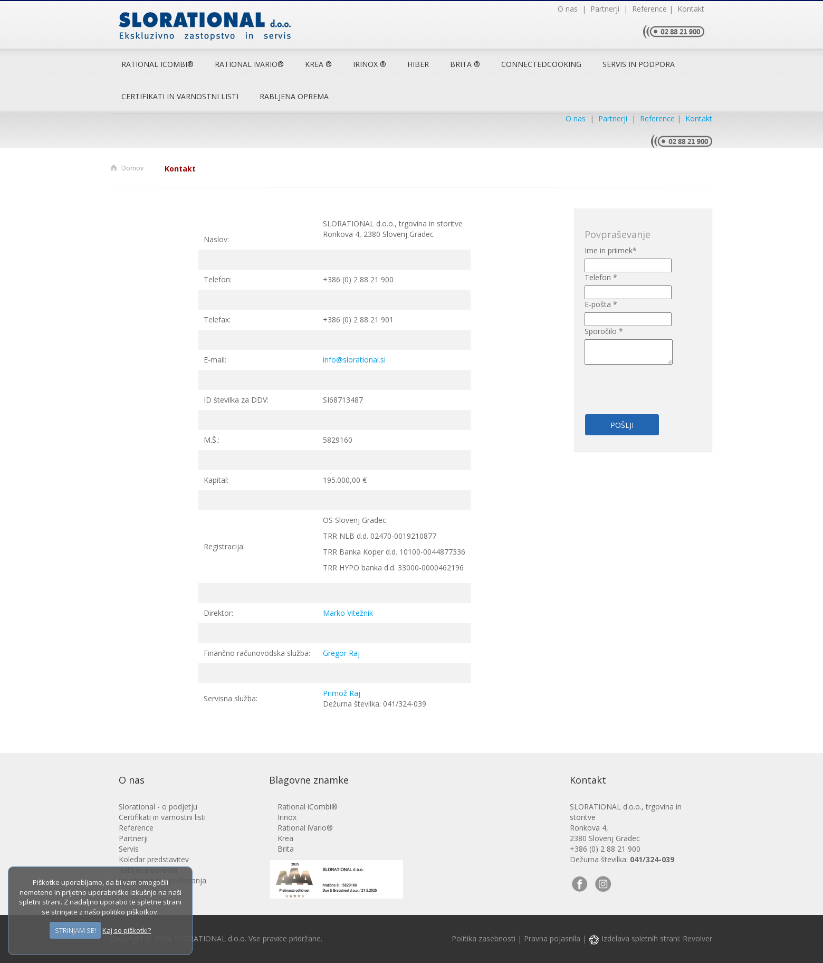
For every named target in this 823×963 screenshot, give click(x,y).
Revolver (697, 938)
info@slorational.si (354, 360)
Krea (285, 838)
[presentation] (646, 383)
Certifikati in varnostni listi (179, 96)
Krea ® (318, 64)
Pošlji (622, 425)
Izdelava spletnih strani (634, 938)
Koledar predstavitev (154, 859)
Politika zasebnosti (483, 938)
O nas (569, 9)
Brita (285, 849)
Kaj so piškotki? (126, 930)
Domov (132, 168)
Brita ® (465, 64)
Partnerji (603, 9)
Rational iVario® (305, 828)
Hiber (418, 64)
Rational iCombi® (157, 64)
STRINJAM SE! (75, 930)
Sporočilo (604, 331)
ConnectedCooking (541, 64)
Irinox (286, 817)
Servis (129, 849)
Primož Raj (341, 693)
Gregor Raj (341, 653)
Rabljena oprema (294, 96)
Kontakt (688, 9)
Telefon (601, 277)
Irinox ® (369, 64)
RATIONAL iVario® (249, 64)
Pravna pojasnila (552, 938)
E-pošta (601, 304)
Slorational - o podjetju (158, 807)
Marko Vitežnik (348, 613)
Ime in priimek (611, 250)
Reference (647, 9)
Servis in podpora (638, 64)
